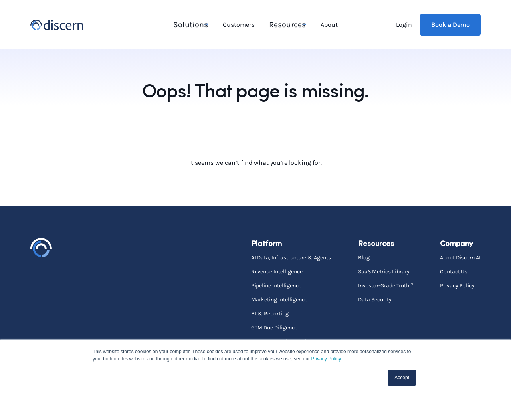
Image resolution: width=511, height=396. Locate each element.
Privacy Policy (326, 359)
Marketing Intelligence (279, 298)
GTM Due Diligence (274, 326)
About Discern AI (460, 256)
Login (404, 24)
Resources (284, 24)
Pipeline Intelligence (276, 284)
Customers (239, 24)
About (328, 24)
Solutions (188, 24)
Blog (364, 256)
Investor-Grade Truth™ (385, 284)
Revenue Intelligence (277, 270)
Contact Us (453, 270)
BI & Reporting (270, 312)
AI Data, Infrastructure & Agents (291, 256)
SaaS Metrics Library (384, 270)
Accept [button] (401, 377)
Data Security (375, 298)
